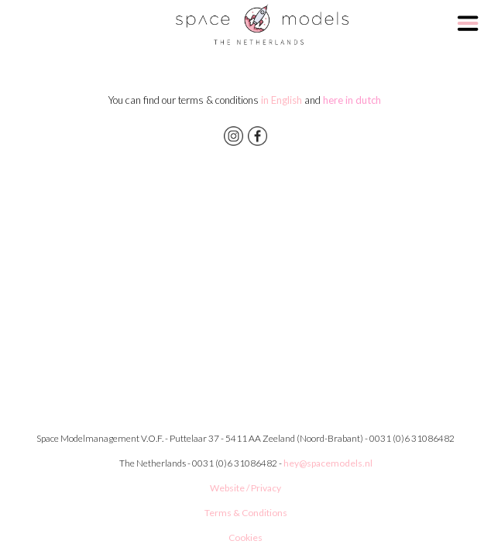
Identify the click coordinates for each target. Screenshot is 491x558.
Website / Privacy (245, 488)
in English (280, 100)
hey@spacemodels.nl (328, 463)
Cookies (245, 537)
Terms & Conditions (245, 512)
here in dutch (353, 100)
